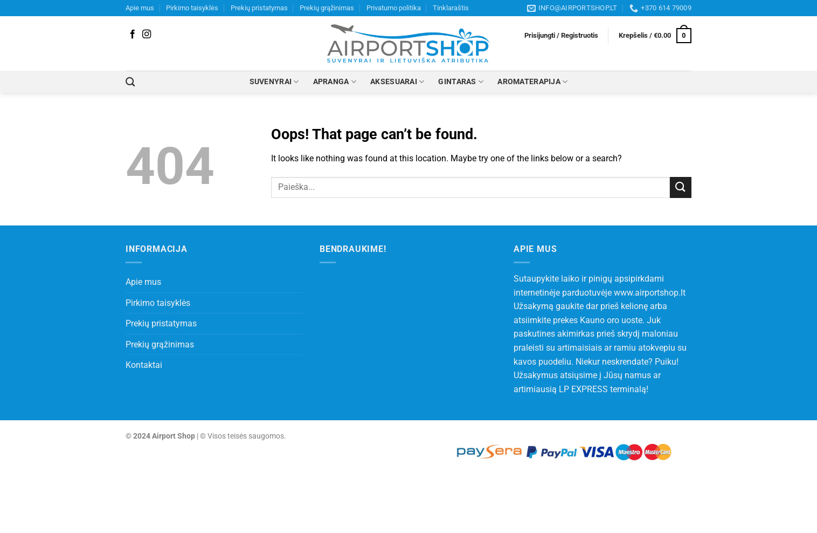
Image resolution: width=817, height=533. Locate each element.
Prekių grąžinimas (327, 8)
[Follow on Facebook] (132, 34)
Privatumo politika (393, 8)
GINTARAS (460, 82)
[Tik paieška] (130, 82)
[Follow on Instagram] (146, 34)
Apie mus (140, 8)
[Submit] (680, 187)
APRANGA (335, 82)
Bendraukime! (353, 249)
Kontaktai (144, 365)
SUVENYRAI (274, 82)
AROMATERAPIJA (532, 82)
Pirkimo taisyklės (192, 8)
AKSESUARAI (397, 82)
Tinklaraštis (451, 8)
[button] (561, 35)
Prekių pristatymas (259, 8)
